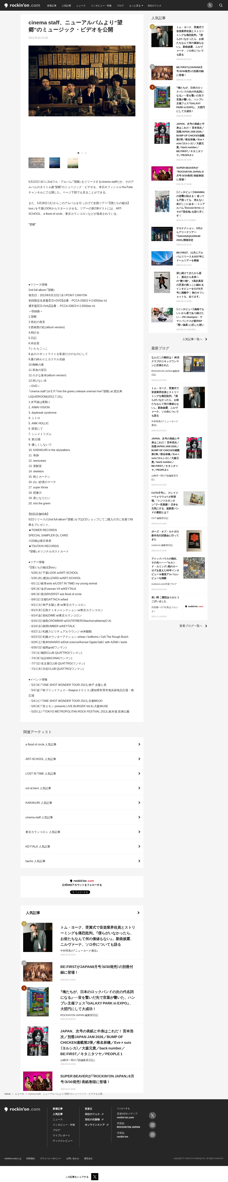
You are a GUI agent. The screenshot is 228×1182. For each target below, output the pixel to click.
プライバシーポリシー (50, 1158)
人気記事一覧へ (192, 339)
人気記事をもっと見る (80, 1074)
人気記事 (66, 5)
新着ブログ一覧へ (191, 625)
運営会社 (88, 1158)
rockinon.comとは (12, 1158)
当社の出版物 (92, 1119)
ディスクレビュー (63, 1140)
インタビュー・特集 (101, 5)
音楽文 (88, 1108)
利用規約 (30, 1158)
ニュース (81, 5)
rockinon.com (22, 5)
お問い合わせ (72, 1158)
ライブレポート (61, 1135)
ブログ (120, 5)
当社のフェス (154, 5)
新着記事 (51, 5)
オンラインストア (95, 1124)
